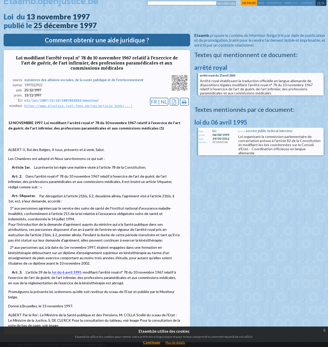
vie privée (249, 3)
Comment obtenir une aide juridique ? (97, 40)
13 (30, 16)
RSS (261, 3)
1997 (81, 16)
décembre (61, 25)
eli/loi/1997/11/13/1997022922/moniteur (61, 100)
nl (323, 3)
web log (291, 3)
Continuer (151, 342)
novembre (54, 16)
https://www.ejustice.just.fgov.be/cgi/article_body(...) (78, 106)
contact (308, 3)
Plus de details (175, 342)
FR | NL (159, 102)
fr (319, 3)
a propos (274, 3)
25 (38, 25)
